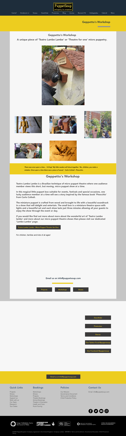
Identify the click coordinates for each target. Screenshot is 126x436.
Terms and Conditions (68, 396)
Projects (13, 392)
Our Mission (65, 392)
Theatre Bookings (39, 398)
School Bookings (39, 400)
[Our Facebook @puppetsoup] (98, 351)
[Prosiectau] (98, 326)
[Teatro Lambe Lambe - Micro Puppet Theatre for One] (38, 227)
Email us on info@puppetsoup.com (63, 278)
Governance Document (69, 394)
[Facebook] (90, 411)
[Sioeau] (98, 334)
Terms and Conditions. (78, 432)
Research (13, 404)
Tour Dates (13, 406)
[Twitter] (96, 411)
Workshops (14, 396)
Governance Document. (92, 432)
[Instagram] (106, 411)
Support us (14, 398)
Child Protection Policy (68, 398)
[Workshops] (62, 289)
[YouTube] (101, 411)
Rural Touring (37, 406)
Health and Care (39, 404)
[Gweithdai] (98, 318)
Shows (12, 394)
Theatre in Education (40, 402)
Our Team (13, 402)
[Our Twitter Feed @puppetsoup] (98, 342)
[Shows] (80, 289)
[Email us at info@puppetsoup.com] (63, 377)
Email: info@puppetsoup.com (98, 392)
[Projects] (44, 289)
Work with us (14, 400)
